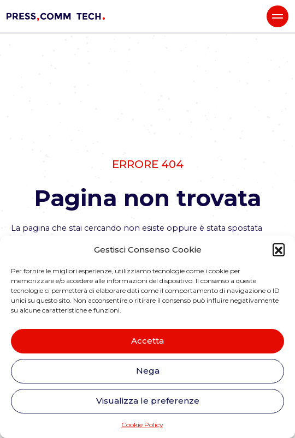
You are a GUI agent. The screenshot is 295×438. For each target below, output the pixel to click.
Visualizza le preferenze (147, 400)
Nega (148, 370)
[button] (278, 249)
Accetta (147, 340)
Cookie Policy (142, 425)
